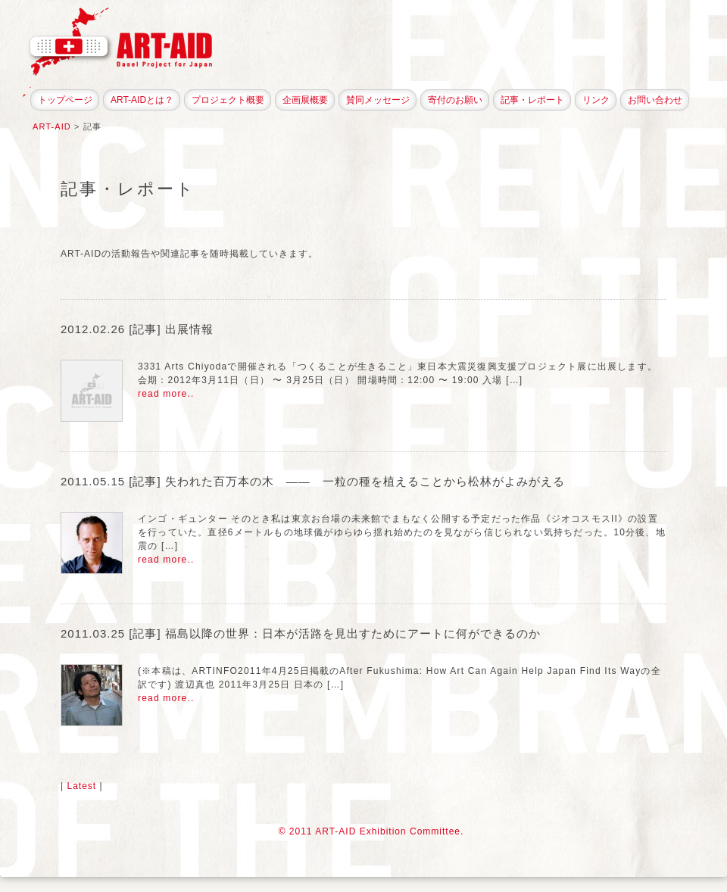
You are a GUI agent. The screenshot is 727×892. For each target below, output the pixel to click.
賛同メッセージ (378, 100)
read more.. (166, 393)
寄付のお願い (455, 100)
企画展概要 (305, 100)
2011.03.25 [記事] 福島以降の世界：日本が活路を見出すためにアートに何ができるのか (301, 633)
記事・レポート (532, 100)
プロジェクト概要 (228, 100)
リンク (596, 100)
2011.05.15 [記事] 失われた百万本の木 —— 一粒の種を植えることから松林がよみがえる (313, 481)
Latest (81, 786)
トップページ (65, 100)
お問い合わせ (655, 100)
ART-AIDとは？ (142, 100)
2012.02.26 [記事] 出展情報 (137, 329)
